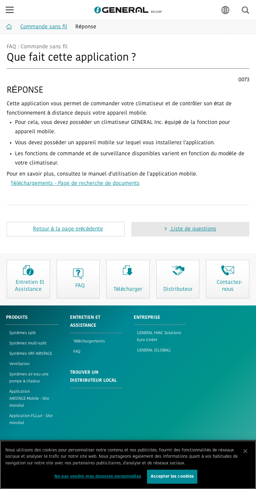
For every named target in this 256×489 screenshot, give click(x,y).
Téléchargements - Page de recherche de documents (75, 183)
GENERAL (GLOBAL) (154, 350)
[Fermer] (245, 452)
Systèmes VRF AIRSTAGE (30, 354)
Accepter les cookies (172, 478)
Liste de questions (192, 229)
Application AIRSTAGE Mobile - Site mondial (29, 399)
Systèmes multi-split (28, 343)
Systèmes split (22, 333)
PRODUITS (17, 317)
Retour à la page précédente (68, 229)
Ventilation (19, 364)
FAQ (76, 352)
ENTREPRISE (147, 317)
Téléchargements (89, 341)
